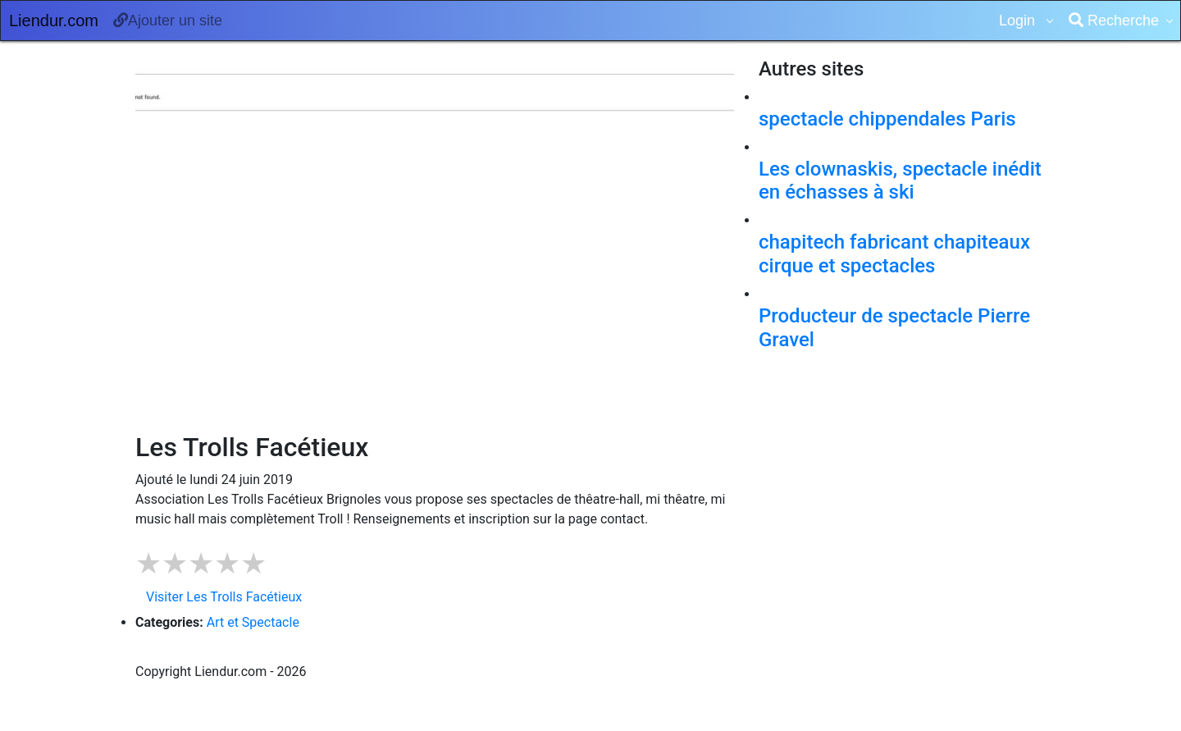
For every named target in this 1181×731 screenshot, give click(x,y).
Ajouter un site (167, 20)
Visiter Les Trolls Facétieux (224, 597)
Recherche (1114, 20)
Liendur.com (53, 20)
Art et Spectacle (253, 622)
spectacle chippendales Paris (887, 118)
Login (1019, 20)
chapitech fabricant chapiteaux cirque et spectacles (894, 254)
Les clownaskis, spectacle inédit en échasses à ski (900, 181)
